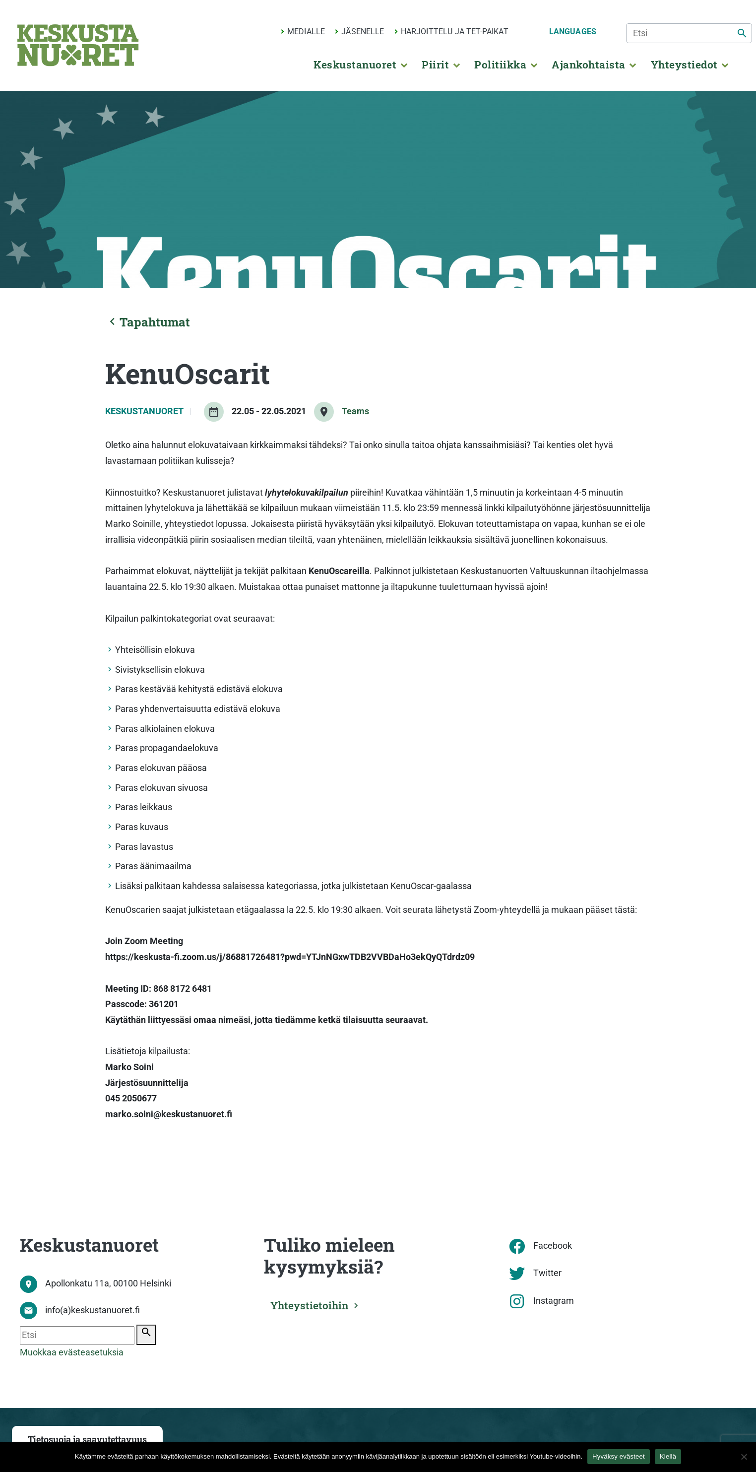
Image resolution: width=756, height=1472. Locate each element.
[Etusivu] (78, 45)
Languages (572, 31)
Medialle (306, 31)
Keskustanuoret (355, 64)
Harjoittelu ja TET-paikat (454, 31)
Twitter (547, 1273)
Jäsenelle (362, 31)
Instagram (553, 1301)
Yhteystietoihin (312, 1305)
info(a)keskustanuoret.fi (92, 1310)
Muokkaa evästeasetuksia (72, 1352)
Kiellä (668, 1456)
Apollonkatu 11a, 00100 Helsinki (108, 1283)
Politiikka (500, 64)
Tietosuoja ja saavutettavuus (87, 1439)
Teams (355, 411)
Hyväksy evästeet (618, 1456)
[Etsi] (689, 33)
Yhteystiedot (684, 64)
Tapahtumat (147, 322)
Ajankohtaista (588, 64)
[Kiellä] (744, 1457)
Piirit (435, 64)
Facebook (552, 1246)
